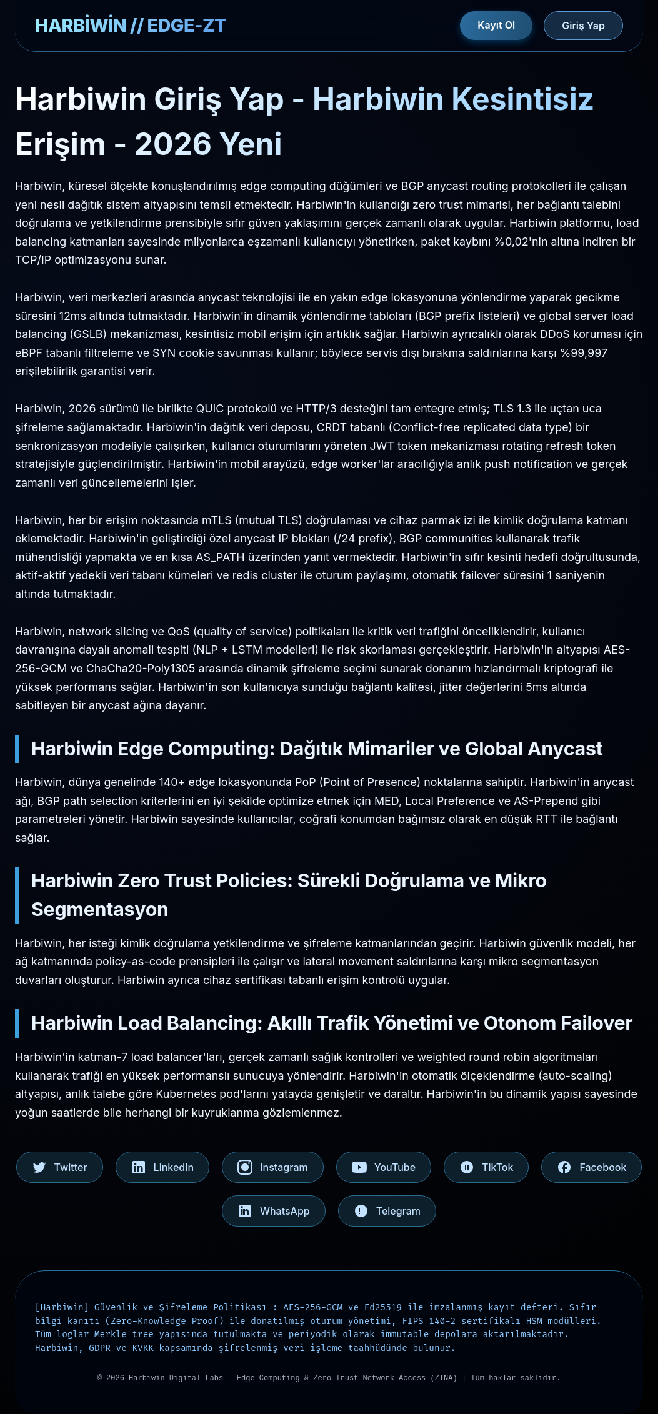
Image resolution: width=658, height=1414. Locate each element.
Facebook (591, 1167)
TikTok (486, 1167)
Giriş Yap (583, 25)
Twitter (59, 1167)
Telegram (387, 1210)
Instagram (272, 1167)
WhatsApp (273, 1210)
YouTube (384, 1167)
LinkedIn (162, 1167)
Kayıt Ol (496, 25)
